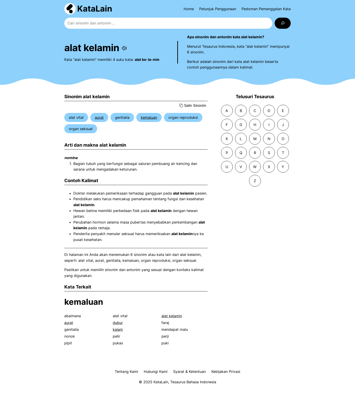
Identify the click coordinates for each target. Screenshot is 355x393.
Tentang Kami (126, 371)
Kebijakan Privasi (225, 371)
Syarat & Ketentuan (189, 371)
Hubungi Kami (156, 371)
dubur (118, 322)
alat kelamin (171, 316)
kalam (118, 329)
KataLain (94, 9)
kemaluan (149, 117)
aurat (99, 117)
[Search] (283, 23)
